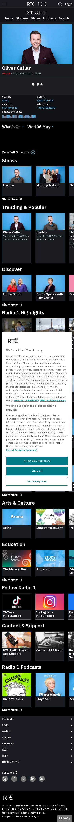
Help (5, 755)
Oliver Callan (17, 68)
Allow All (36, 471)
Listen (6, 737)
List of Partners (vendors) (21, 450)
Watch (6, 731)
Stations (22, 18)
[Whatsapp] (54, 107)
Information (10, 762)
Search (64, 18)
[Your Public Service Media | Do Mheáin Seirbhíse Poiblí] (8, 797)
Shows (35, 18)
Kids (5, 749)
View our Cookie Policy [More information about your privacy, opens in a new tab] (26, 400)
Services (8, 743)
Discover (8, 718)
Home (9, 18)
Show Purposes (37, 481)
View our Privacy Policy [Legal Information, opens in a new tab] (53, 400)
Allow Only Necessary (37, 460)
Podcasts (49, 18)
